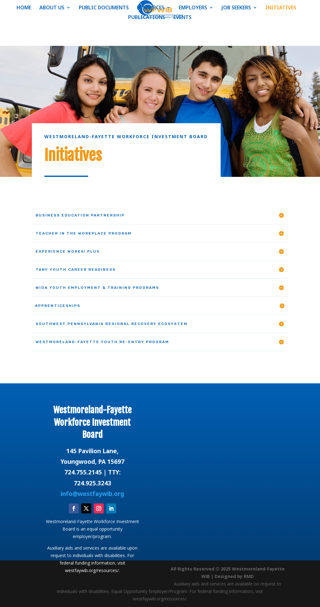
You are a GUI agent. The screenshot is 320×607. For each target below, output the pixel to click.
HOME (24, 8)
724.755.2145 (83, 472)
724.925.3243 (92, 483)
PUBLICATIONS (146, 18)
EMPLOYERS (193, 8)
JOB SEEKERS (236, 8)
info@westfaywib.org (92, 494)
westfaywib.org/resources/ (92, 570)
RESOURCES (150, 8)
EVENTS (182, 18)
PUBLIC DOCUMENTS (104, 8)
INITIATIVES (280, 8)
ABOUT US (51, 8)
